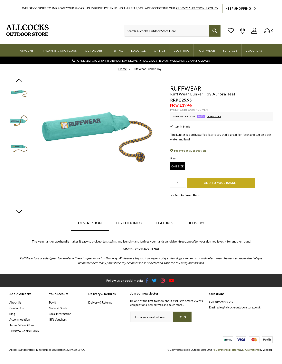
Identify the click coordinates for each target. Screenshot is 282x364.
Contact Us (16, 308)
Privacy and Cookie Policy (197, 8)
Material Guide (58, 308)
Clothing (182, 50)
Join (182, 317)
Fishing (117, 50)
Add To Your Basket (221, 182)
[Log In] (254, 30)
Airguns (27, 50)
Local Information (60, 313)
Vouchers (254, 50)
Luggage (138, 50)
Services (230, 50)
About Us (15, 302)
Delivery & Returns (100, 302)
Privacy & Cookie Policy (24, 331)
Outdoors (94, 50)
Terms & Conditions (21, 325)
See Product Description (190, 150)
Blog (12, 313)
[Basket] (268, 30)
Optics (160, 50)
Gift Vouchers (58, 319)
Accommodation (19, 319)
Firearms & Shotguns (59, 50)
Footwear (206, 50)
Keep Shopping (241, 9)
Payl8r (53, 302)
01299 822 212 (224, 302)
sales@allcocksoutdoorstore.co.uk (238, 307)
